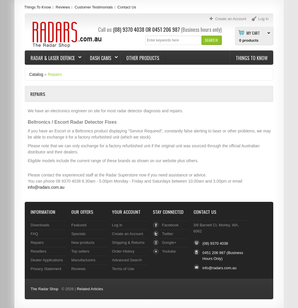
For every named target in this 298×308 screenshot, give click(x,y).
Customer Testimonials (93, 7)
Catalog (36, 74)
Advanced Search (127, 260)
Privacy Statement (46, 269)
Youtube (169, 251)
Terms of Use (123, 269)
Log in (117, 225)
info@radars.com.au (46, 187)
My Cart (253, 32)
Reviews (63, 7)
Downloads (40, 225)
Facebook (170, 225)
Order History (123, 251)
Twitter (167, 234)
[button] (211, 40)
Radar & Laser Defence (53, 58)
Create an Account (127, 234)
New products (82, 242)
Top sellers (80, 251)
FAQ (34, 234)
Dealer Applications (47, 260)
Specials (78, 234)
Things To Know (37, 7)
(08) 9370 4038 (128, 29)
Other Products (142, 58)
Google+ (169, 242)
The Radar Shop (44, 289)
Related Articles (90, 289)
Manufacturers (83, 260)
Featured (78, 225)
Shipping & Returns (128, 242)
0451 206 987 (166, 29)
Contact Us (127, 7)
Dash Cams (101, 58)
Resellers (38, 251)
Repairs (55, 74)
